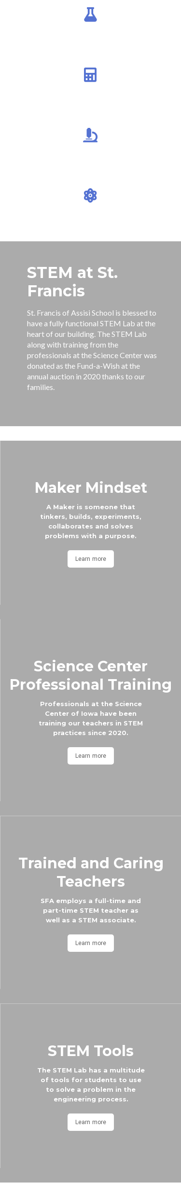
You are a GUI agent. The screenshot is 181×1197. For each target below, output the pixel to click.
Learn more (90, 559)
